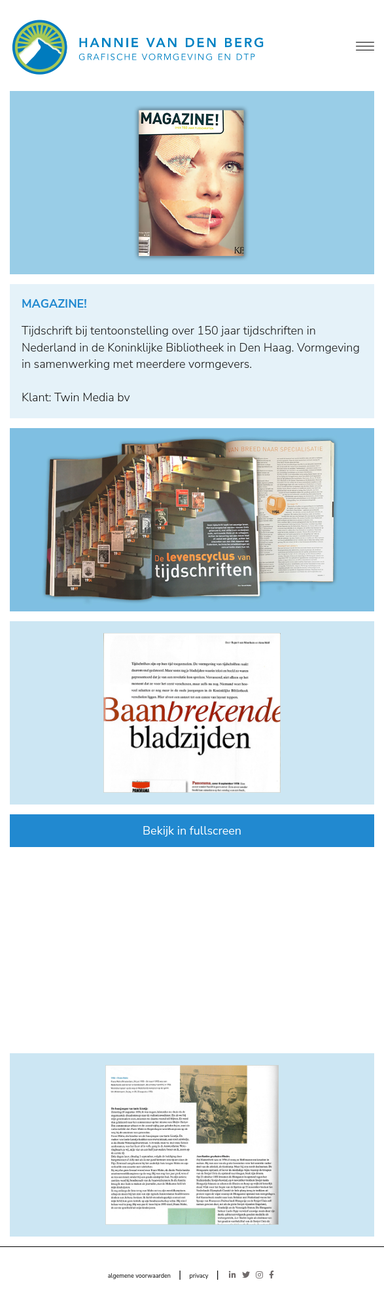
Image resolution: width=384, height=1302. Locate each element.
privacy (198, 1276)
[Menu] (365, 47)
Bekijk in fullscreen (192, 831)
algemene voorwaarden (139, 1276)
